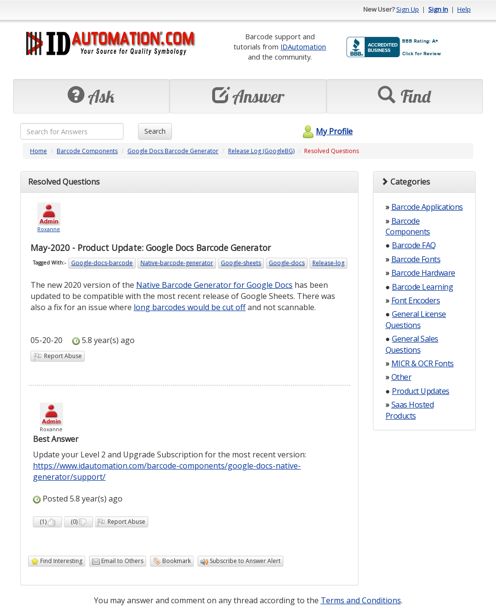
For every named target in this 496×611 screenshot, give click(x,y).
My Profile (326, 131)
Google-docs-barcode (102, 263)
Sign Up (407, 9)
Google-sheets (241, 263)
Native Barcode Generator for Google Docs (214, 285)
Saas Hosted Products (410, 410)
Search (155, 131)
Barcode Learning (422, 287)
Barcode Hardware (423, 272)
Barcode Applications (427, 207)
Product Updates (421, 391)
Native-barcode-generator (176, 263)
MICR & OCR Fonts (422, 363)
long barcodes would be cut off (190, 307)
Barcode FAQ (414, 245)
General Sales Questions (412, 344)
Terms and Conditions (361, 600)
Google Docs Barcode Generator (172, 151)
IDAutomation (303, 46)
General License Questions (416, 319)
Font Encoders (415, 300)
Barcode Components (87, 151)
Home (38, 151)
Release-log (328, 263)
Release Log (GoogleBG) (261, 151)
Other (401, 377)
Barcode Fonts (416, 259)
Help (464, 9)
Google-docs (287, 263)
